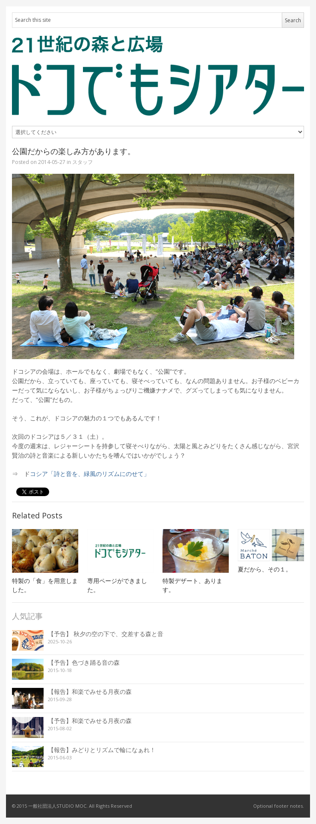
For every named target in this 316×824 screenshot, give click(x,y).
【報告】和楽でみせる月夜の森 (90, 691)
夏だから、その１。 (265, 569)
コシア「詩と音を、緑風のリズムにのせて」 (90, 474)
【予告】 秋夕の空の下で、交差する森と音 (105, 634)
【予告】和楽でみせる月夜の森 (90, 721)
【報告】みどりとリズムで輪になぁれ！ (102, 750)
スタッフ (82, 162)
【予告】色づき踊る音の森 (84, 662)
